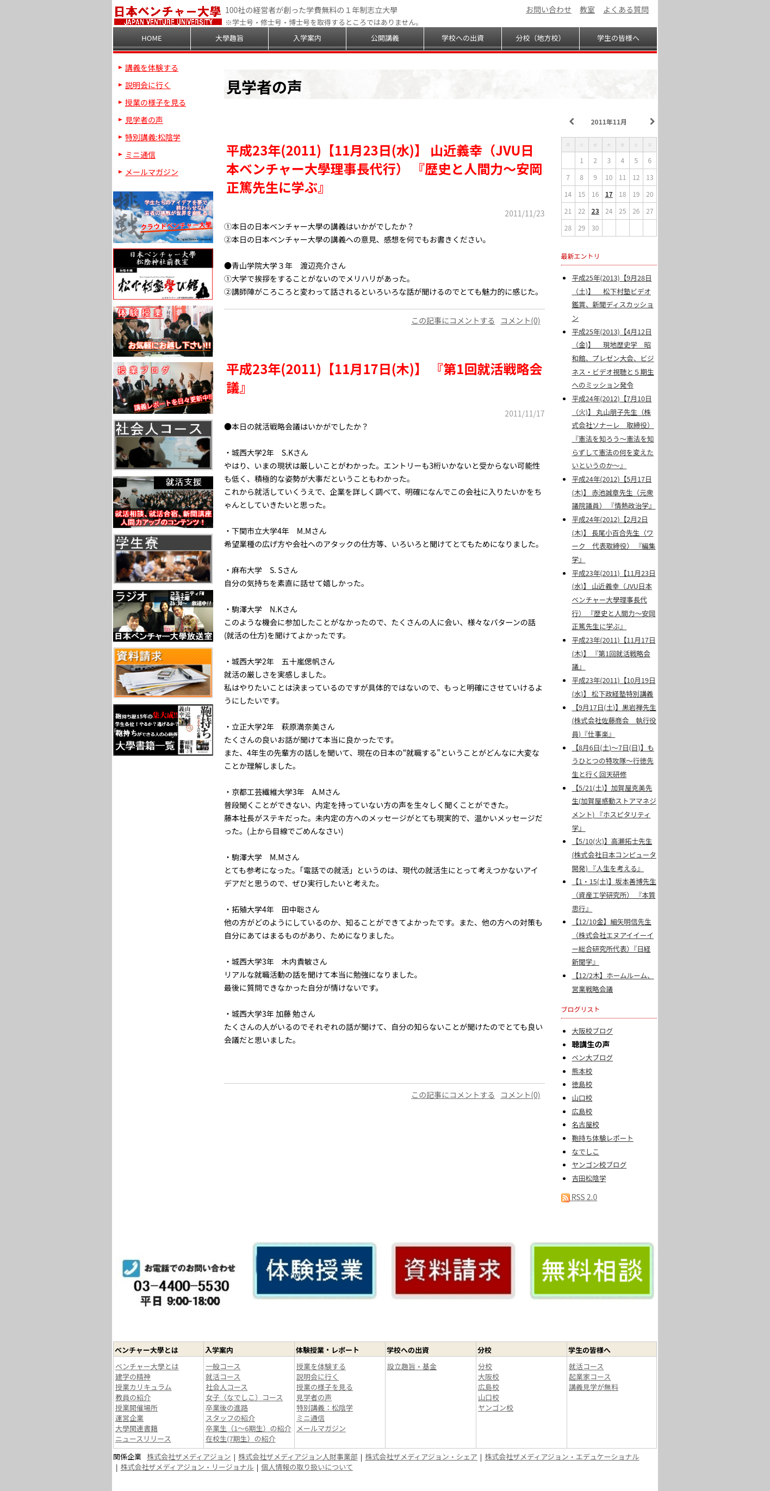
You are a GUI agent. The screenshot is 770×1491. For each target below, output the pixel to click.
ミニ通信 (140, 154)
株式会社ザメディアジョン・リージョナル (187, 1467)
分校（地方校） (540, 38)
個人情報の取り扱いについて (307, 1467)
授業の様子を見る (155, 102)
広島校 (582, 1111)
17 (609, 193)
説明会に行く (148, 84)
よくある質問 (626, 9)
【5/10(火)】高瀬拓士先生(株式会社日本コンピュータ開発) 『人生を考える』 (614, 854)
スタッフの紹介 (230, 1418)
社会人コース (226, 1387)
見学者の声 (144, 119)
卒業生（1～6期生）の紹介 (248, 1428)
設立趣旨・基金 (412, 1366)
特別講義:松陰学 (153, 137)
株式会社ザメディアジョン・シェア (421, 1456)
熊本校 (582, 1071)
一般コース (223, 1366)
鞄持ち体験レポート (603, 1138)
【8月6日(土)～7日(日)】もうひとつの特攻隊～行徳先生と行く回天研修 (613, 760)
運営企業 (129, 1418)
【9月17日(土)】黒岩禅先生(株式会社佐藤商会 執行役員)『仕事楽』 (614, 720)
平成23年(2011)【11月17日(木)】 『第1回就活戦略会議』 (614, 653)
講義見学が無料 (593, 1387)
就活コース (223, 1376)
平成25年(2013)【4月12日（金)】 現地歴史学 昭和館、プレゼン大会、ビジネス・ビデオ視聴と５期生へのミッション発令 (613, 358)
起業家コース (590, 1376)
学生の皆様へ (618, 38)
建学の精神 (133, 1376)
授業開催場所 (136, 1407)
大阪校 (488, 1376)
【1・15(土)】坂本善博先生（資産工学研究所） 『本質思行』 (614, 894)
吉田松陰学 (589, 1178)
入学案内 (307, 38)
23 (595, 210)
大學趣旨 (229, 38)
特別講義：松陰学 (324, 1407)
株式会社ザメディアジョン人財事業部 (298, 1456)
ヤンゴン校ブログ (599, 1164)
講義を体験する (151, 67)
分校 (485, 1366)
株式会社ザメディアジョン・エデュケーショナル (562, 1456)
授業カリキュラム (143, 1387)
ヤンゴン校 (495, 1407)
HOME (151, 38)
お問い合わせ (549, 9)
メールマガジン (151, 171)
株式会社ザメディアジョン (189, 1456)
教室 (587, 9)
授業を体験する (321, 1366)
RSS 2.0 (579, 1196)
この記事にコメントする (453, 320)
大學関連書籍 (136, 1428)
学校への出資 (463, 38)
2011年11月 (609, 121)
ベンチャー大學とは (147, 1366)
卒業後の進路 (227, 1407)
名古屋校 (585, 1124)
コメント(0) (520, 320)
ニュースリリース (143, 1438)
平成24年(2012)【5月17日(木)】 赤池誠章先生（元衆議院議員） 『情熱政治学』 (614, 492)
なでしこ (585, 1151)
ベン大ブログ (592, 1057)
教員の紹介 (133, 1397)
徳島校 (582, 1084)
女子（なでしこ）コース (244, 1397)
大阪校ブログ (592, 1031)
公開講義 (385, 38)
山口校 (582, 1097)
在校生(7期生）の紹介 (241, 1438)
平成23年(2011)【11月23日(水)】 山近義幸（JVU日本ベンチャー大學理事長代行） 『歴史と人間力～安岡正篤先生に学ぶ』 (614, 600)
